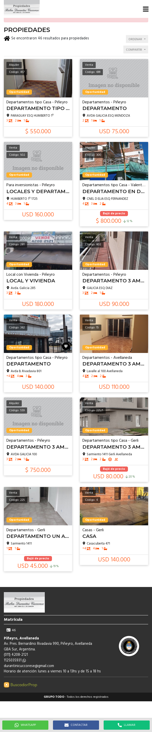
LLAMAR (126, 725)
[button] (145, 9)
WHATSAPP (25, 725)
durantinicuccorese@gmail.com (29, 666)
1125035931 (15, 660)
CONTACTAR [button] (76, 725)
